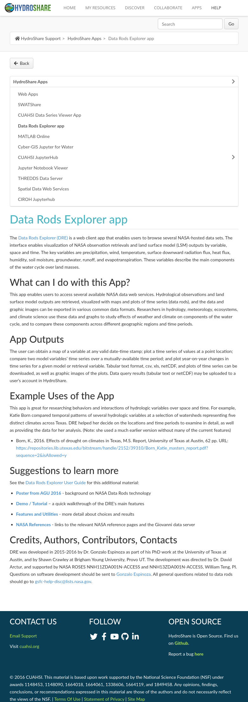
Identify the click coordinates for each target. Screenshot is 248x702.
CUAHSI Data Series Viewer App (49, 115)
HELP (216, 7)
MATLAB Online (34, 136)
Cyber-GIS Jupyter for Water (46, 146)
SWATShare (29, 104)
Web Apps (28, 94)
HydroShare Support (38, 38)
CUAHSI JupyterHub (38, 157)
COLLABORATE (168, 7)
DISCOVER (135, 7)
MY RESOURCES (100, 7)
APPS (197, 7)
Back (22, 63)
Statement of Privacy (104, 699)
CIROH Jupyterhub (36, 199)
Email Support (23, 635)
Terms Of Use (67, 699)
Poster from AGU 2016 (38, 493)
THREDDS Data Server (40, 178)
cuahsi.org (29, 646)
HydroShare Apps (85, 38)
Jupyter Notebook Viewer (43, 167)
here (199, 654)
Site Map (136, 699)
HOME (70, 7)
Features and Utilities (37, 514)
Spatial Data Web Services (43, 188)
